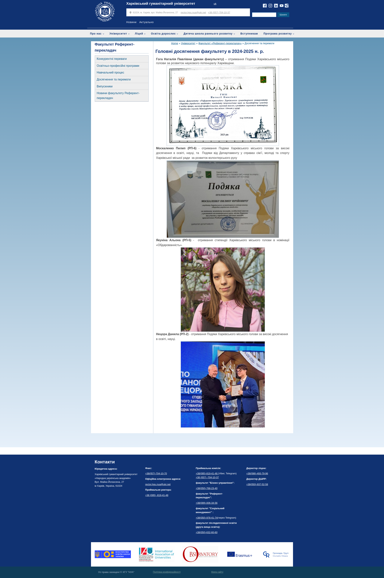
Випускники (105, 86)
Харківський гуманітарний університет (160, 3)
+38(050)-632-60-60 (207, 532)
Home (174, 43)
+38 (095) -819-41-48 (156, 495)
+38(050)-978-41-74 (207, 517)
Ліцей (139, 33)
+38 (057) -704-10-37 (207, 477)
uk (215, 3)
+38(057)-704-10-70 (156, 473)
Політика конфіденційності (167, 572)
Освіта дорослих (163, 33)
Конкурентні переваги (112, 58)
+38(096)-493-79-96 (257, 473)
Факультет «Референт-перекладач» (220, 43)
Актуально (146, 22)
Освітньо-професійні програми (118, 65)
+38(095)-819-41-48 (207, 473)
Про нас (96, 33)
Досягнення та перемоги (114, 79)
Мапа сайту (217, 572)
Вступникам (249, 33)
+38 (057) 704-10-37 (219, 12)
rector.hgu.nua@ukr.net (193, 12)
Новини (131, 22)
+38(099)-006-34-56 (207, 502)
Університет (118, 33)
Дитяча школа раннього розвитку (208, 33)
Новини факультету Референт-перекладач (118, 96)
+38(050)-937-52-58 (257, 484)
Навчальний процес (110, 72)
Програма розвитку (278, 33)
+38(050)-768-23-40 (207, 488)
